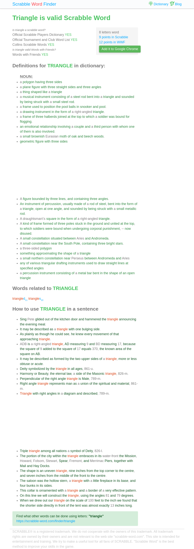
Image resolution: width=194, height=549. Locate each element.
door (74, 319)
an (22, 126)
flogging (26, 121)
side (96, 329)
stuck (79, 223)
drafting (61, 263)
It (21, 329)
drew (38, 500)
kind (26, 223)
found (126, 500)
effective (118, 490)
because (129, 344)
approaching (29, 339)
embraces (86, 456)
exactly (104, 505)
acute (39, 364)
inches (81, 471)
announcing (127, 319)
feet (97, 500)
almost (93, 505)
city (49, 456)
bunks (31, 485)
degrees (127, 495)
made (78, 204)
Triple (24, 451)
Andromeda (99, 238)
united (114, 223)
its (100, 456)
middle (64, 476)
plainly (29, 334)
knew (79, 334)
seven (30, 476)
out (47, 319)
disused (25, 233)
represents (57, 383)
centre (129, 471)
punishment (111, 229)
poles (70, 223)
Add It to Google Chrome (120, 49)
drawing (28, 112)
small (56, 102)
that (116, 334)
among (46, 451)
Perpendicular (30, 379)
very (108, 490)
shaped (36, 92)
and (79, 87)
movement (101, 334)
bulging (87, 329)
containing (81, 199)
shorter (30, 505)
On (22, 495)
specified (26, 268)
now (128, 229)
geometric (27, 141)
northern (37, 258)
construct (54, 495)
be (32, 329)
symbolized (36, 369)
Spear (63, 461)
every (88, 334)
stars (119, 243)
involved (48, 131)
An (22, 204)
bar (89, 273)
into (96, 97)
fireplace (106, 481)
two (77, 359)
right (53, 379)
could (59, 334)
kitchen (65, 319)
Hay (36, 466)
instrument (42, 97)
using (85, 495)
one (131, 126)
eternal (60, 374)
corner (109, 471)
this (27, 495)
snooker (86, 107)
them (27, 131)
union (84, 383)
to (41, 107)
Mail (23, 466)
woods (99, 136)
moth (63, 136)
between (69, 238)
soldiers (38, 229)
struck (37, 102)
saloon (31, 481)
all (72, 369)
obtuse (25, 364)
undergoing (80, 229)
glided (39, 319)
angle (58, 209)
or (128, 359)
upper (85, 359)
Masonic (98, 374)
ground (98, 223)
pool (65, 107)
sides (58, 82)
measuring (78, 344)
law (69, 374)
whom (123, 126)
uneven (49, 471)
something (27, 253)
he (52, 334)
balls (72, 107)
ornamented (48, 490)
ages (78, 369)
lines (62, 199)
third (97, 126)
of (68, 97)
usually (68, 204)
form (64, 112)
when (67, 229)
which (90, 117)
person (106, 126)
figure (36, 87)
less (134, 359)
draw (101, 263)
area (119, 349)
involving (64, 126)
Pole (77, 243)
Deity (23, 369)
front (83, 476)
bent (90, 97)
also (38, 131)
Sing (23, 319)
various (35, 263)
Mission (130, 456)
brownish (38, 136)
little (96, 481)
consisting (58, 97)
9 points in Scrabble (113, 37)
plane (27, 87)
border (93, 490)
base (124, 481)
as (51, 329)
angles (96, 87)
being (28, 102)
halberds (50, 117)
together (120, 461)
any (22, 263)
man (69, 383)
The (23, 456)
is (33, 131)
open (39, 209)
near (54, 243)
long (128, 505)
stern (63, 481)
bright (110, 243)
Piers (108, 461)
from (89, 471)
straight (61, 87)
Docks (44, 466)
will (44, 495)
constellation (41, 238)
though (44, 334)
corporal (96, 229)
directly (49, 505)
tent (78, 505)
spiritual (104, 383)
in (78, 107)
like (44, 92)
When (24, 500)
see (66, 334)
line (33, 495)
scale (79, 500)
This (23, 490)
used (35, 107)
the (58, 107)
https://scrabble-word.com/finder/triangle (45, 521)
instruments (76, 263)
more (122, 359)
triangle (56, 92)
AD (67, 344)
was (112, 117)
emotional (31, 126)
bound (120, 117)
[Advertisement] (79, 170)
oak (74, 136)
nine (72, 471)
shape (67, 253)
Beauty (43, 374)
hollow (54, 481)
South (68, 243)
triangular (48, 263)
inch (113, 500)
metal (82, 273)
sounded (127, 97)
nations (61, 451)
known (110, 349)
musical (28, 97)
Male (85, 379)
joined (62, 117)
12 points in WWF (112, 42)
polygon (28, 82)
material (123, 383)
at (68, 117)
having (40, 82)
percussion (53, 204)
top (79, 117)
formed (48, 223)
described (41, 329)
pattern (131, 490)
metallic (130, 209)
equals (86, 349)
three (49, 82)
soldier (103, 117)
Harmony (26, 374)
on (33, 354)
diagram (70, 393)
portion (32, 456)
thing (26, 92)
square (51, 219)
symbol (75, 451)
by (21, 102)
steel (76, 97)
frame (27, 107)
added (47, 349)
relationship (48, 126)
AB (37, 354)
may (26, 329)
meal (41, 324)
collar (31, 490)
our (50, 500)
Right (24, 383)
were (48, 229)
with (44, 87)
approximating (46, 253)
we (39, 495)
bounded (38, 199)
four (23, 485)
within (57, 456)
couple (79, 126)
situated (56, 238)
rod (83, 97)
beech (88, 136)
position (49, 107)
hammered (93, 319)
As (22, 334)
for (128, 117)
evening (31, 324)
